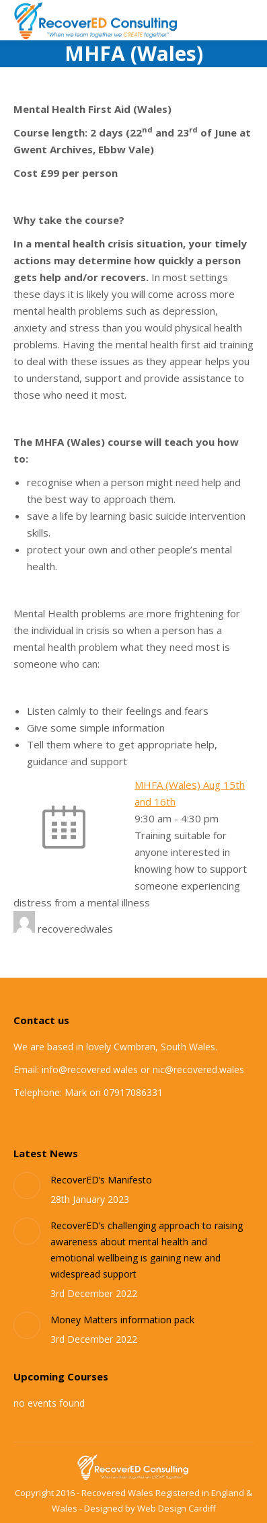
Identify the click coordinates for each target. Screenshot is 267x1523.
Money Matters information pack (122, 1319)
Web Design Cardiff (176, 1508)
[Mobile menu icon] (245, 20)
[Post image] (26, 1185)
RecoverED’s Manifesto (101, 1179)
